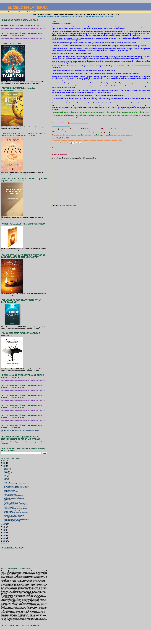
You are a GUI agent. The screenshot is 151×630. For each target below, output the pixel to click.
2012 (4, 538)
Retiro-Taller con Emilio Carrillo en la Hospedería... (16, 506)
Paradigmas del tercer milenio (11, 491)
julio (5, 475)
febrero (6, 482)
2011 (4, 540)
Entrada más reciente (58, 202)
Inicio (102, 202)
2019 (4, 527)
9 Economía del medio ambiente (11, 485)
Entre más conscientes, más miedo (12, 516)
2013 (4, 537)
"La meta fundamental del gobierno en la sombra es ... (17, 486)
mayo (5, 478)
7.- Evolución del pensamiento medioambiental (15, 503)
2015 (4, 534)
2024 (4, 463)
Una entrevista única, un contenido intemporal (15, 514)
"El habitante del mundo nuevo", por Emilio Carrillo (16, 512)
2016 (4, 532)
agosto (6, 473)
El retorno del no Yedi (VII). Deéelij (12, 493)
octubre (6, 471)
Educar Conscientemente (10, 494)
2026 (4, 460)
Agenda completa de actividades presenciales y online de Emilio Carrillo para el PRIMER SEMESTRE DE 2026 (75, 16)
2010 (4, 541)
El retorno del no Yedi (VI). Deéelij (12, 502)
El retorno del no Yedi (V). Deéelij (12, 510)
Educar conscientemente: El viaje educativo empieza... (17, 483)
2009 (4, 543)
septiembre (7, 472)
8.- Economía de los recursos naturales (13, 495)
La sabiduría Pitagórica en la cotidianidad (14, 515)
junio (5, 476)
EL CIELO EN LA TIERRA (27, 7)
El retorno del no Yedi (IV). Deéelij (12, 521)
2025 (4, 462)
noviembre (7, 469)
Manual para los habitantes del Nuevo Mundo (15, 489)
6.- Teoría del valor (8, 511)
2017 (4, 530)
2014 (4, 535)
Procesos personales (9, 507)
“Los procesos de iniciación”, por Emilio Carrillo (15, 497)
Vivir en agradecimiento (9, 500)
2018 (4, 529)
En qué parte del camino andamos (12, 520)
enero (5, 523)
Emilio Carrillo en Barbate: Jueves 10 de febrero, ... (16, 508)
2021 (4, 524)
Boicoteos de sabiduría (9, 490)
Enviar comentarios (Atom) (68, 205)
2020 (4, 526)
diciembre (6, 468)
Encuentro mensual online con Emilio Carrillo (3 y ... (16, 519)
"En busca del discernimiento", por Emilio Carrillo (16, 504)
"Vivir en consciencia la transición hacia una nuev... (16, 487)
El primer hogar (7, 499)
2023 (4, 465)
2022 (4, 466)
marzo (6, 481)
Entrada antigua (145, 202)
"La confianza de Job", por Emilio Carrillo (14, 498)
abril (5, 479)
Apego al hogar (7, 517)
